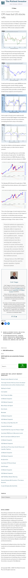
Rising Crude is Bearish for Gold (9, 379)
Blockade (3, 412)
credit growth (21, 338)
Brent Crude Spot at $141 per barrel (10, 436)
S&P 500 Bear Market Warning (9, 476)
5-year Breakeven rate (10, 335)
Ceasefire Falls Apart (6, 426)
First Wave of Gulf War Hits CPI (9, 423)
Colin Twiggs (15, 11)
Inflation (22, 332)
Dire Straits (4, 409)
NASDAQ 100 (6, 339)
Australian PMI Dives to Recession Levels (12, 433)
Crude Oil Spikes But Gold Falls (9, 486)
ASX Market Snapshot (7, 402)
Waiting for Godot (6, 388)
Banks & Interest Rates (10, 332)
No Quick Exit (4, 459)
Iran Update (4, 392)
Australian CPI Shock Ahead (8, 463)
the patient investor (16, 1)
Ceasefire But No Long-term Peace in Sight (12, 429)
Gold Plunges (4, 466)
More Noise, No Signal (7, 405)
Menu (14, 8)
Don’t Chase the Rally (6, 395)
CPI (15, 338)
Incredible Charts (19, 288)
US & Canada (17, 333)
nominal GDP (14, 339)
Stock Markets (8, 333)
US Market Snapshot (6, 398)
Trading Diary (15, 290)
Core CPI (10, 338)
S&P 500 (21, 339)
